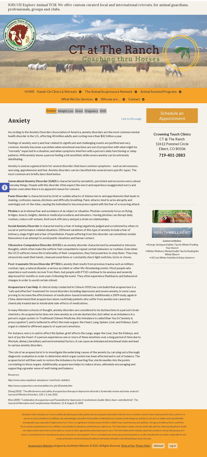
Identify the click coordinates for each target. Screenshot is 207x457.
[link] (4, 187)
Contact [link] (134, 99)
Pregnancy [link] (91, 111)
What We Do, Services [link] (77, 99)
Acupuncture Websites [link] (40, 445)
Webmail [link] (158, 445)
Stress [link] (79, 111)
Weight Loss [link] (65, 111)
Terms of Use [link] (128, 445)
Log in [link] (173, 445)
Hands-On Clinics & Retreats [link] (57, 91)
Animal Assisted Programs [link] (158, 91)
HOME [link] (29, 91)
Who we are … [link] (110, 99)
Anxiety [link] (51, 110)
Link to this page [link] (131, 118)
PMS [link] (103, 111)
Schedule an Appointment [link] (172, 115)
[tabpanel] (74, 262)
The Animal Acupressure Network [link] (108, 91)
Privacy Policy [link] (143, 445)
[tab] (51, 111)
